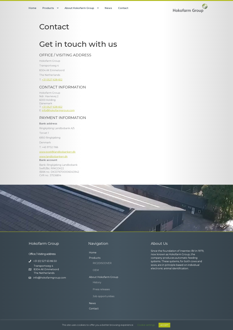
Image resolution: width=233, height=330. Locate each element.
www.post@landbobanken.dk (57, 151)
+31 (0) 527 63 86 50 (45, 261)
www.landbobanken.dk (53, 156)
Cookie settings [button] (146, 324)
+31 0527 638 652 (52, 79)
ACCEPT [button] (164, 325)
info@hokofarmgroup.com (58, 110)
